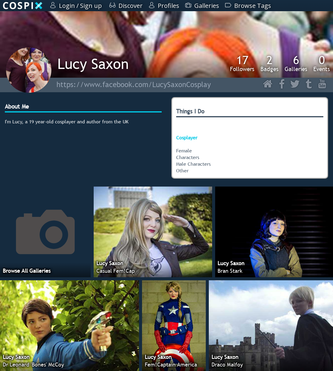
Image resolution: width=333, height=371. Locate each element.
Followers (242, 63)
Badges (269, 63)
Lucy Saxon (93, 63)
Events (321, 63)
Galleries (296, 63)
